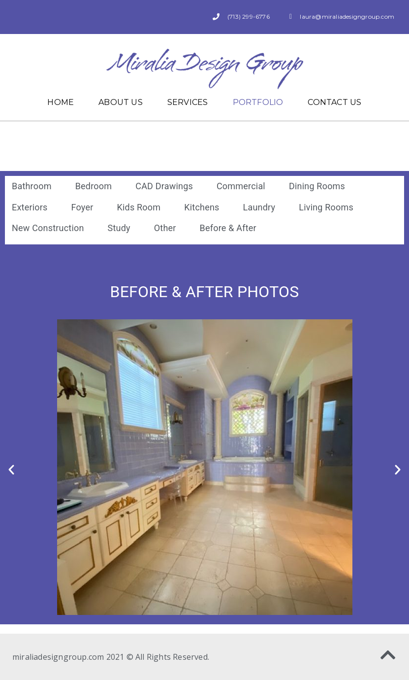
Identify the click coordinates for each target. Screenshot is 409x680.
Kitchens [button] (201, 207)
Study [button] (119, 228)
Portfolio (258, 102)
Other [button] (165, 228)
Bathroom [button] (32, 186)
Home (60, 102)
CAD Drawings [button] (164, 186)
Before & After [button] (228, 228)
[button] (11, 469)
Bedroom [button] (93, 186)
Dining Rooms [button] (317, 186)
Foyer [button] (82, 207)
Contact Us (334, 102)
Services (187, 102)
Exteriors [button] (30, 207)
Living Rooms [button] (326, 207)
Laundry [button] (259, 207)
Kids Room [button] (138, 207)
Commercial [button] (241, 186)
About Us (120, 102)
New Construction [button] (48, 228)
